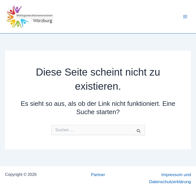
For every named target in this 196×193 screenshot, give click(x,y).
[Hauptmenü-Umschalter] (185, 16)
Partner (98, 174)
